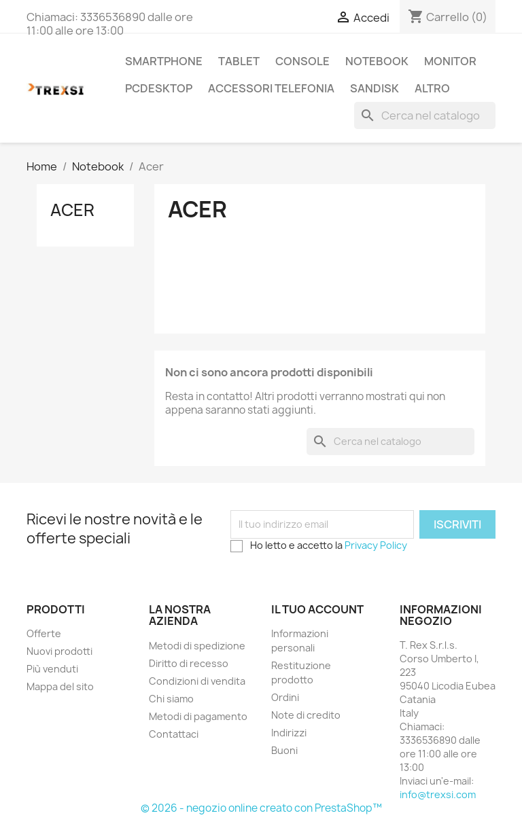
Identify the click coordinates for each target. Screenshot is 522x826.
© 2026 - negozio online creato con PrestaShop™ (261, 808)
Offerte (44, 633)
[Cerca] (424, 115)
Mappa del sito (60, 686)
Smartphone (164, 61)
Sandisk (374, 88)
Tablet (239, 61)
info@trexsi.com (438, 794)
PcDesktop (158, 88)
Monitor (450, 61)
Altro (432, 88)
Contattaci (173, 734)
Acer (72, 209)
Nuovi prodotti (59, 651)
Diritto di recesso (188, 663)
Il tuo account (317, 609)
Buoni (284, 750)
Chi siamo (171, 698)
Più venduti (52, 668)
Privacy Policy (376, 545)
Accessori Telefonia (271, 88)
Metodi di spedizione (197, 645)
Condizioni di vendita (197, 681)
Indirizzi (289, 732)
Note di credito (306, 714)
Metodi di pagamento (198, 716)
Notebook (376, 61)
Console (302, 61)
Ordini (285, 697)
